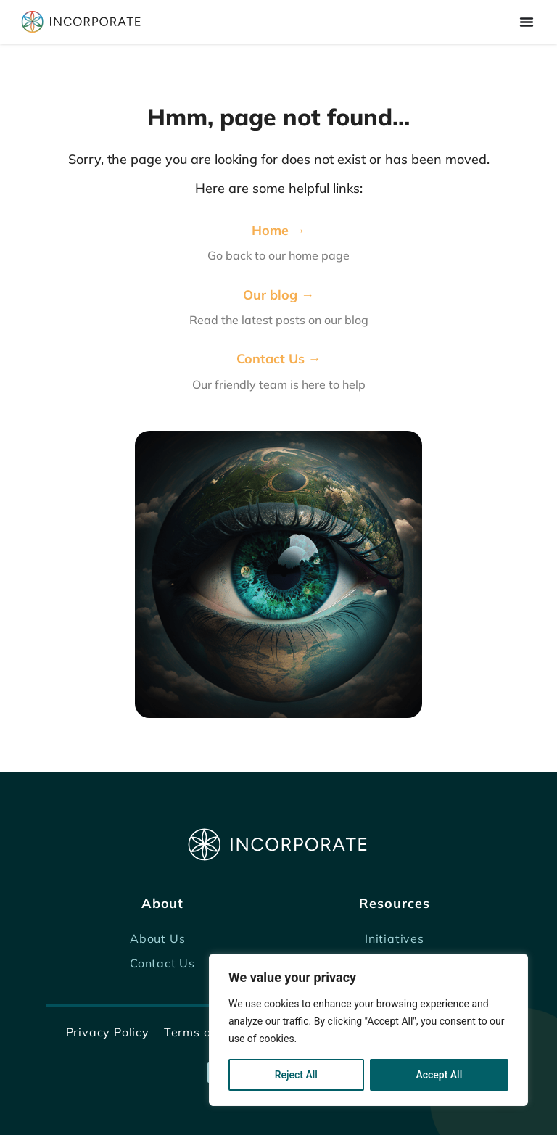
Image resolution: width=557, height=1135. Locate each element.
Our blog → (278, 294)
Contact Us (162, 963)
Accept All (439, 1075)
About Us (157, 938)
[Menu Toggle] (526, 22)
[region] (368, 1030)
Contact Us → (278, 358)
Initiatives (394, 938)
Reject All (296, 1075)
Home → (278, 230)
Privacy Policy (107, 1032)
